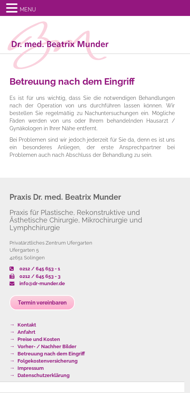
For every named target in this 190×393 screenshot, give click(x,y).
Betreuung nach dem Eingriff (72, 81)
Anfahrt (26, 332)
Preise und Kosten (38, 339)
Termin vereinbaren (42, 303)
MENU (28, 9)
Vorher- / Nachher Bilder (46, 346)
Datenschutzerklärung (43, 375)
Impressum (30, 368)
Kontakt (26, 325)
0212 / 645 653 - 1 (35, 268)
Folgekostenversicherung (47, 361)
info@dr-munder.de (37, 283)
